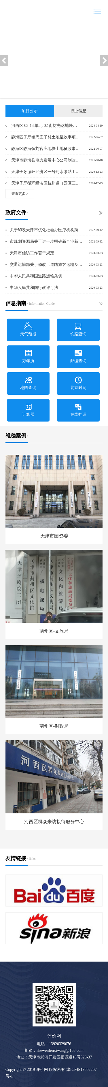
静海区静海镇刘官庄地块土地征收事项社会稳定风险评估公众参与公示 (45, 148)
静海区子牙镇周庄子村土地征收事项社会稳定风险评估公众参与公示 (45, 137)
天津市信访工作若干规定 (32, 253)
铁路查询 (78, 329)
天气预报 (28, 329)
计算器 (28, 410)
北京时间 (78, 383)
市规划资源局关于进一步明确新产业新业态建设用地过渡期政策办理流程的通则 (47, 241)
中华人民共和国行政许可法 (34, 287)
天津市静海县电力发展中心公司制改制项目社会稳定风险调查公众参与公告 (45, 160)
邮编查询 (78, 356)
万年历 (28, 356)
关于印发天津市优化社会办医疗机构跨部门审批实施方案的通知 (47, 230)
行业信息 (78, 111)
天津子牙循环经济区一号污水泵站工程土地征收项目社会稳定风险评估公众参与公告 (45, 172)
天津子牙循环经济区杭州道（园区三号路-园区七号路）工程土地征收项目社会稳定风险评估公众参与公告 (45, 183)
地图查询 (28, 383)
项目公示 (30, 111)
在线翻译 (78, 410)
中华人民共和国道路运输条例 (36, 276)
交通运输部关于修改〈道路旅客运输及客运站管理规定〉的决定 (47, 264)
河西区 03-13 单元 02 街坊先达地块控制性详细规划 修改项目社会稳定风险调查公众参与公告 (45, 125)
